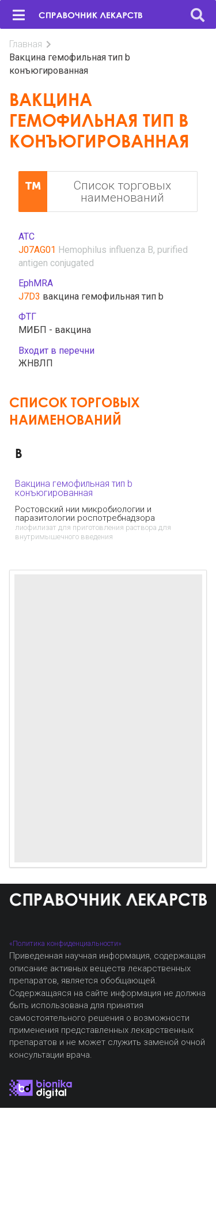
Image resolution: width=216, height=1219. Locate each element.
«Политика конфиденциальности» (65, 943)
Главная (25, 44)
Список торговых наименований (94, 191)
